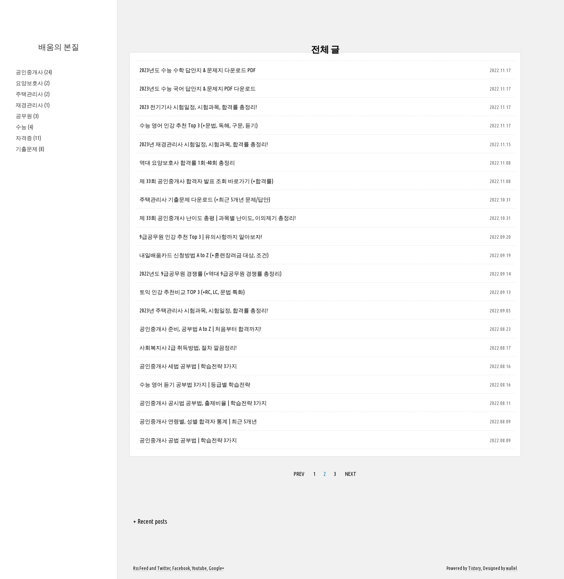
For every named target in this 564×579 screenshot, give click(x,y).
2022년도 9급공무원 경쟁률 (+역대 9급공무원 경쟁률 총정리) (210, 273)
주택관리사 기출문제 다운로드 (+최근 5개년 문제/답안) (204, 199)
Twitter (163, 568)
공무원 (27, 116)
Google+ (216, 568)
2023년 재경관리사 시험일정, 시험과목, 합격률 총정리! (203, 144)
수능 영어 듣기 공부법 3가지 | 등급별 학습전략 (194, 384)
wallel (511, 568)
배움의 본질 (58, 46)
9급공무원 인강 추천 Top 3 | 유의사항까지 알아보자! (200, 237)
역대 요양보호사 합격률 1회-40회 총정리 (187, 163)
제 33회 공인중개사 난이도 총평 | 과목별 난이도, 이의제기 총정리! (217, 218)
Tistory (474, 568)
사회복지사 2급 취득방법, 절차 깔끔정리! (188, 348)
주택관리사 (33, 94)
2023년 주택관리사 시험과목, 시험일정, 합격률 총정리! (203, 310)
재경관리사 (33, 105)
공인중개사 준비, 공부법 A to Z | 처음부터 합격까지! (200, 329)
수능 (24, 127)
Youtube (199, 568)
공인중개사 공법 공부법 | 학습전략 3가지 (188, 440)
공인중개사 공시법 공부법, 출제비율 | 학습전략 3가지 (203, 403)
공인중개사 (34, 72)
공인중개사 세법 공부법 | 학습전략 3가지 (188, 366)
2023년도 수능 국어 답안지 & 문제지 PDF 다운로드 (197, 88)
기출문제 (30, 149)
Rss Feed (140, 568)
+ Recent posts (150, 521)
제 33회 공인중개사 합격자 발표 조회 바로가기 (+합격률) (206, 181)
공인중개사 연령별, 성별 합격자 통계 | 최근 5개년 (198, 421)
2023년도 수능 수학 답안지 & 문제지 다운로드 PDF (197, 70)
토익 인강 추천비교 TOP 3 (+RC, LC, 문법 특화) (192, 292)
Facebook (181, 568)
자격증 (28, 138)
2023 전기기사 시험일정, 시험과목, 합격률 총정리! (198, 107)
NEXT (350, 474)
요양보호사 (33, 83)
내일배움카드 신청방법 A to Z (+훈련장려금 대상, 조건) (204, 255)
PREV (299, 474)
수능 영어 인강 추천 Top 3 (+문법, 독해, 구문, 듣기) (198, 125)
